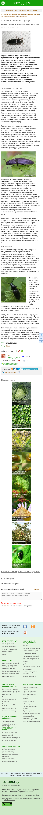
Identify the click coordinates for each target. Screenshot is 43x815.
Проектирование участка (31, 713)
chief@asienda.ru (33, 795)
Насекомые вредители (9, 16)
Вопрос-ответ (7, 652)
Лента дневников (8, 644)
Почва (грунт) (27, 669)
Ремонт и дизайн (8, 735)
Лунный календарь (8, 668)
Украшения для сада (30, 719)
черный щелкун (11, 343)
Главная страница (9, 641)
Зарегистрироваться (11, 603)
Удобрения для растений (31, 666)
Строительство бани (9, 740)
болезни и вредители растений (19, 24)
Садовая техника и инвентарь (10, 717)
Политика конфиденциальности (21, 791)
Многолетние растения (10, 697)
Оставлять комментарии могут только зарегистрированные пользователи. (21, 596)
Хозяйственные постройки (11, 738)
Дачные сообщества (9, 646)
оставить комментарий (10, 363)
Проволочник (23, 16)
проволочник (14, 27)
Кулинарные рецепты (9, 761)
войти (6, 606)
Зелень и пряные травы (31, 651)
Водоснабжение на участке (32, 721)
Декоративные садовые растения (9, 685)
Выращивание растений (31, 656)
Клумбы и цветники (29, 691)
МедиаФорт (15, 785)
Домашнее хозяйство (11, 746)
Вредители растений (31, 14)
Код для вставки (10, 372)
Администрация (23, 790)
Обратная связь (8, 790)
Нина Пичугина (22, 795)
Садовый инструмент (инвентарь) (9, 725)
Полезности (7, 660)
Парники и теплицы (29, 676)
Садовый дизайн (28, 711)
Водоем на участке (29, 694)
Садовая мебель (28, 716)
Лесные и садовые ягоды (31, 648)
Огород (25, 645)
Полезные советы (8, 676)
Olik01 (8, 346)
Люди (4, 654)
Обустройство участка (32, 684)
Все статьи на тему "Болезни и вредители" (20, 571)
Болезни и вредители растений (12, 14)
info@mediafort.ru (9, 800)
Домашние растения (9, 708)
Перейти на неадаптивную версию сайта (21, 10)
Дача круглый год (8, 752)
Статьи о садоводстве (10, 649)
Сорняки (25, 661)
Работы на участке (8, 749)
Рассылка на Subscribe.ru (25, 632)
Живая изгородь (28, 701)
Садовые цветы (7, 694)
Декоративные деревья (10, 689)
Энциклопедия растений (10, 663)
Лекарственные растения (11, 671)
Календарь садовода (9, 666)
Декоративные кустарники (11, 691)
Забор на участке (29, 704)
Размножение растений (31, 659)
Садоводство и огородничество (29, 642)
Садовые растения (29, 653)
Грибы (25, 664)
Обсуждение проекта (24, 775)
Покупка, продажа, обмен (11, 674)
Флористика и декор (9, 711)
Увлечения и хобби (8, 759)
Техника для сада (8, 721)
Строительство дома (9, 732)
